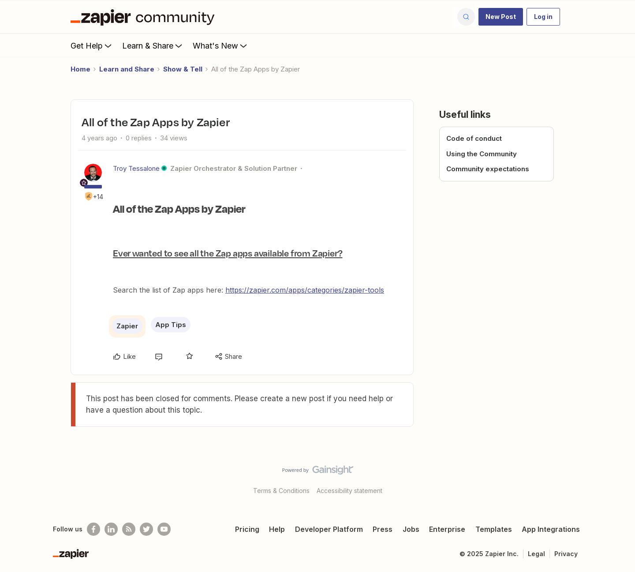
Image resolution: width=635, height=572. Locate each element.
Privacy (566, 553)
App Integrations (551, 529)
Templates (493, 529)
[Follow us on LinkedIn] (111, 529)
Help (277, 529)
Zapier (127, 326)
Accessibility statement (349, 490)
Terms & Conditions (281, 490)
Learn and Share (126, 69)
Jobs (411, 529)
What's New (221, 45)
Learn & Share (153, 45)
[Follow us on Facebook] (93, 529)
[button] (500, 17)
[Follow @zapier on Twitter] (146, 529)
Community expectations (487, 169)
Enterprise (447, 529)
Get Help (92, 45)
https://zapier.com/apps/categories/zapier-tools (304, 290)
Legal (536, 553)
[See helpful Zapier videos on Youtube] (164, 529)
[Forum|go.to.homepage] (145, 17)
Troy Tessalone (136, 168)
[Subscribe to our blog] (128, 529)
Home (80, 69)
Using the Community (481, 154)
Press (382, 529)
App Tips (170, 324)
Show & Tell (182, 69)
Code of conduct (474, 138)
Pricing (247, 529)
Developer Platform (329, 529)
